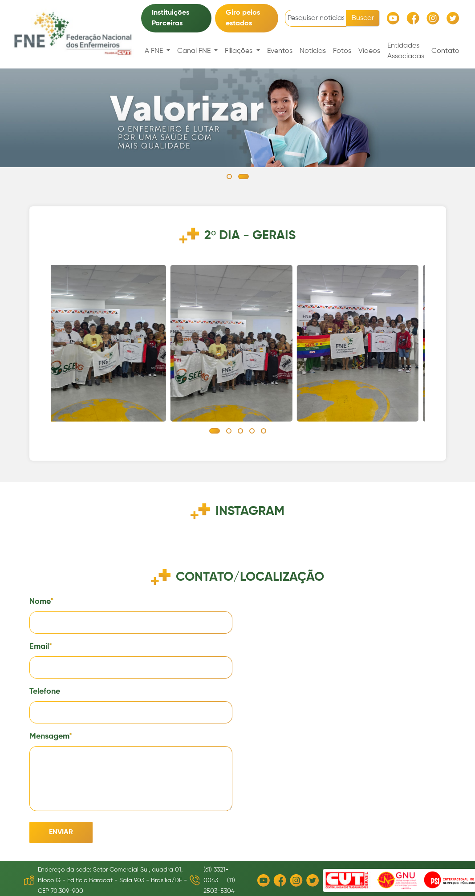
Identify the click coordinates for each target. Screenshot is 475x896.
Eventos (279, 51)
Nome (39, 602)
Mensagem (49, 736)
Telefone (44, 691)
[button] (229, 176)
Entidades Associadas (405, 51)
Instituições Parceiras (170, 18)
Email (39, 647)
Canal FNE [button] (194, 51)
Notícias (313, 51)
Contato (445, 51)
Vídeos (369, 51)
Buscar (363, 18)
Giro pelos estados (243, 18)
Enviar (61, 832)
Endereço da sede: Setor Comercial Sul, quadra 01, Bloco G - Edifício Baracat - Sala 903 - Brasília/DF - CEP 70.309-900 (112, 880)
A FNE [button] (155, 51)
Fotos (342, 51)
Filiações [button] (239, 51)
